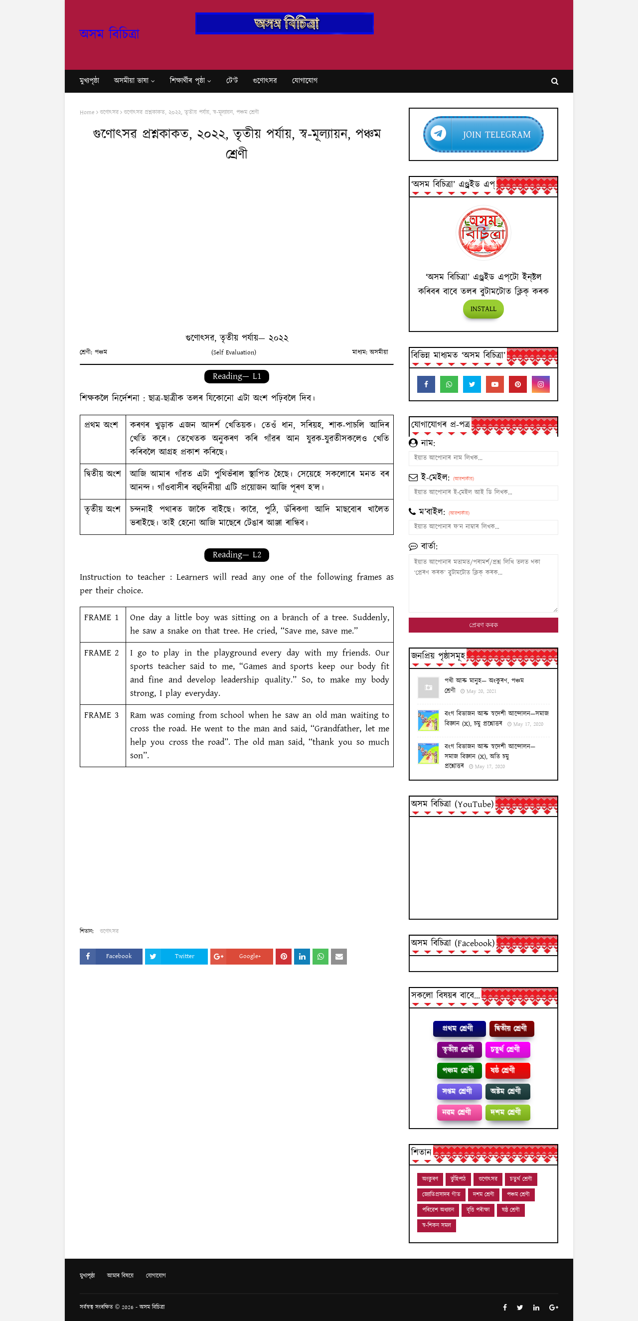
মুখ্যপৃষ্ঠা (87, 1276)
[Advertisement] (237, 252)
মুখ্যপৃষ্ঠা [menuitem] (89, 81)
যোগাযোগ (156, 1276)
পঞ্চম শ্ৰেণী (458, 1070)
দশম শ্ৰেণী (505, 1112)
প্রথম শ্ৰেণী (457, 1028)
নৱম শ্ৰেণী (456, 1112)
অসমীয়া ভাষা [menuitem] (131, 81)
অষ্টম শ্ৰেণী (505, 1091)
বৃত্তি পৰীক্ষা (478, 1210)
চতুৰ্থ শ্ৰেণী (504, 1049)
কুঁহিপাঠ (458, 1179)
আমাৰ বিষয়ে (120, 1276)
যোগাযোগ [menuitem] (305, 81)
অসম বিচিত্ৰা (110, 34)
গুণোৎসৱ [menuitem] (265, 81)
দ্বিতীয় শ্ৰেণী (510, 1028)
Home (87, 112)
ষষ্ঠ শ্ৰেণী (502, 1070)
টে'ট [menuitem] (232, 81)
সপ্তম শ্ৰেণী (457, 1091)
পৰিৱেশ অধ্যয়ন (438, 1210)
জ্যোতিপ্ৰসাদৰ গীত (441, 1194)
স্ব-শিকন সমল (436, 1225)
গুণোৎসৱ (109, 112)
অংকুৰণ (430, 1179)
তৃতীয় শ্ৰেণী (458, 1049)
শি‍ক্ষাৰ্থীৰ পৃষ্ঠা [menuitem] (187, 81)
